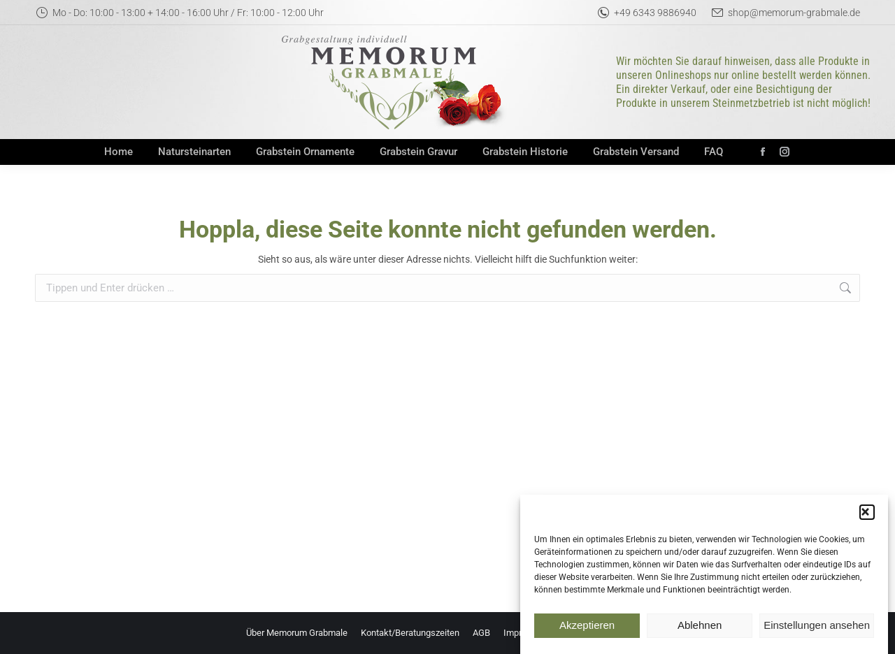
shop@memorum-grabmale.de (785, 13)
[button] (867, 518)
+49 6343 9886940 (646, 13)
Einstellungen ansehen (817, 632)
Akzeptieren (587, 632)
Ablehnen (700, 632)
